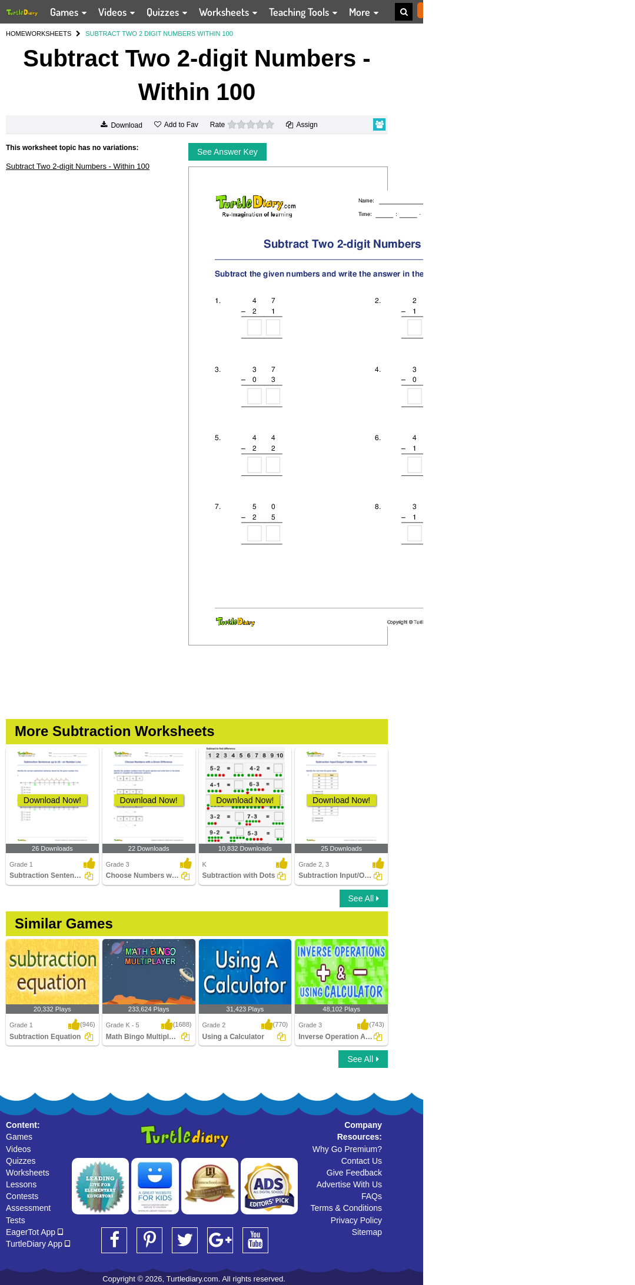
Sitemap (367, 1232)
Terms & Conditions (346, 1208)
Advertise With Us (349, 1184)
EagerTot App (34, 1232)
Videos (18, 1149)
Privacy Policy (356, 1220)
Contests (22, 1196)
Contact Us (361, 1161)
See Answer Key (227, 152)
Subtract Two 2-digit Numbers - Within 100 (77, 166)
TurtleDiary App (38, 1244)
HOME (15, 33)
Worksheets (27, 1172)
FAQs (371, 1196)
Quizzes (21, 1161)
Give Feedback (354, 1172)
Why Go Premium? (347, 1149)
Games (19, 1136)
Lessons (21, 1184)
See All (363, 898)
